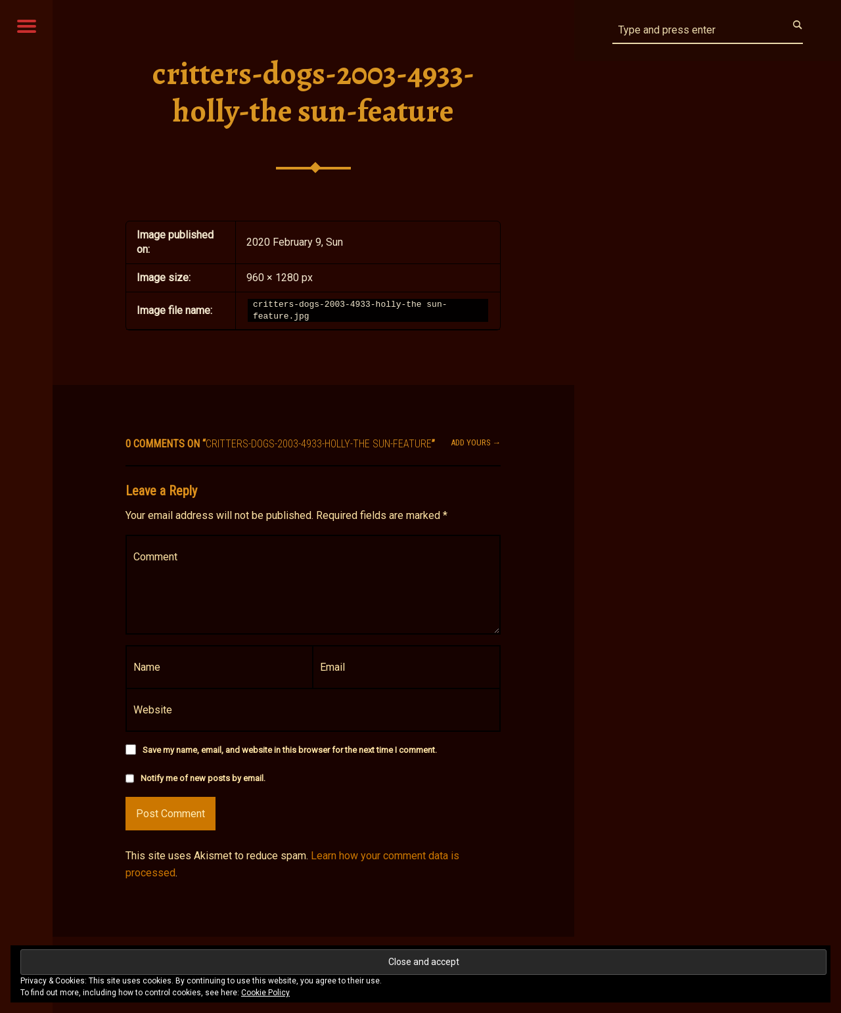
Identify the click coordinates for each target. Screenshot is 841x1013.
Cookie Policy (265, 992)
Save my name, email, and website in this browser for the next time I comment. (290, 750)
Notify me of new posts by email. (203, 778)
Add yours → (476, 442)
